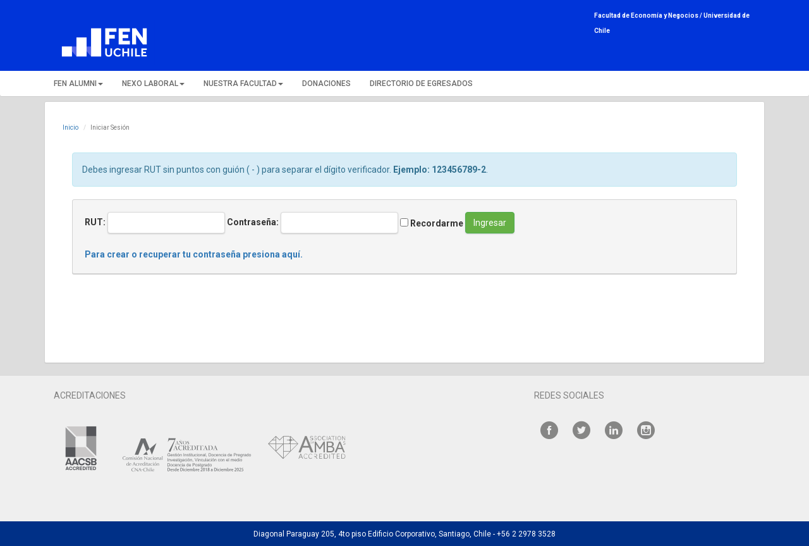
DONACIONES (326, 83)
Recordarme (431, 223)
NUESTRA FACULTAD (243, 83)
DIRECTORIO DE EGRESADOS (421, 83)
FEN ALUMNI (78, 83)
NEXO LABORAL (153, 83)
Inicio (70, 127)
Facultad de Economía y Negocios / (648, 15)
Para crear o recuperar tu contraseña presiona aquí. (194, 254)
